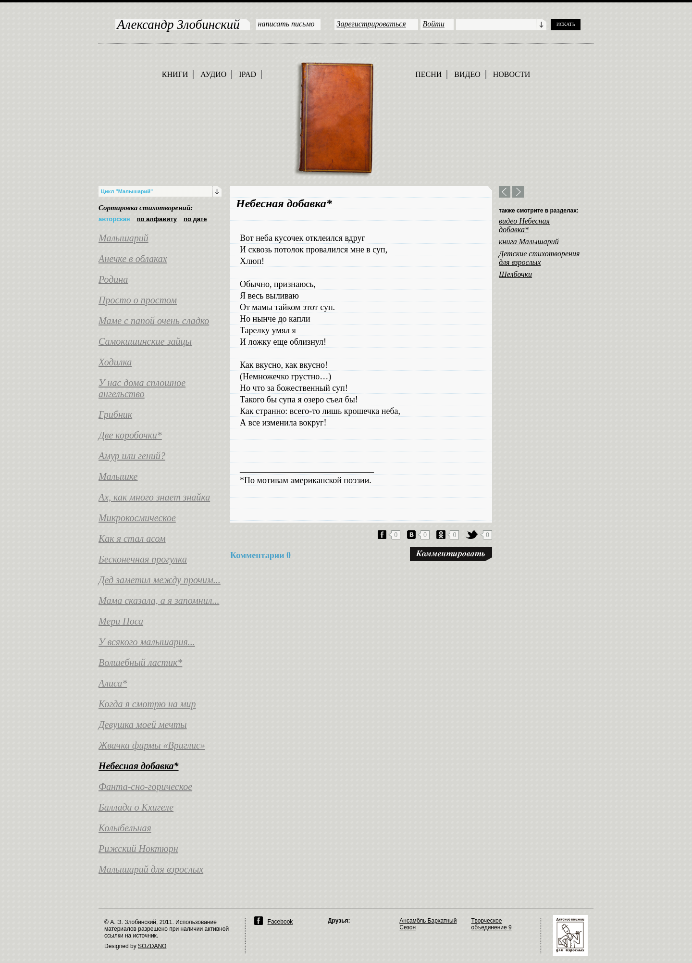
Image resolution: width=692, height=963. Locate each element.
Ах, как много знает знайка (154, 497)
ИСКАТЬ (565, 24)
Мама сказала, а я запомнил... (159, 600)
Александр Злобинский (178, 24)
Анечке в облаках (133, 258)
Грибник (115, 414)
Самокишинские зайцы (145, 341)
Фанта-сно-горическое (145, 786)
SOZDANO (152, 946)
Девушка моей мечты (143, 724)
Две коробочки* (130, 435)
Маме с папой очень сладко (154, 320)
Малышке (118, 476)
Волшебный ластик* (140, 662)
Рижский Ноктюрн (138, 848)
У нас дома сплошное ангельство (142, 388)
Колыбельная (125, 828)
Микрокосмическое (137, 518)
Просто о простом (138, 300)
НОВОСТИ (512, 74)
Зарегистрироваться (371, 24)
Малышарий (123, 238)
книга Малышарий (529, 242)
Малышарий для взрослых (151, 869)
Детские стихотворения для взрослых (539, 258)
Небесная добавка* (139, 766)
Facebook (280, 921)
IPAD (247, 74)
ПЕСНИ (428, 74)
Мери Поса (121, 621)
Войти (434, 24)
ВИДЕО (467, 74)
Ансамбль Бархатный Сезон (428, 924)
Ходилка (115, 362)
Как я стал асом (132, 538)
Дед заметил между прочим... (160, 580)
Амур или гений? (132, 455)
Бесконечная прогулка (143, 559)
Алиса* (113, 683)
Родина (113, 279)
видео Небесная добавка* (524, 225)
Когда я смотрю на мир (147, 704)
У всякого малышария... (147, 642)
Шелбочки (515, 274)
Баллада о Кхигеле (136, 807)
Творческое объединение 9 (491, 924)
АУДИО (213, 74)
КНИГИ (175, 74)
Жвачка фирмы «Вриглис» (152, 745)
